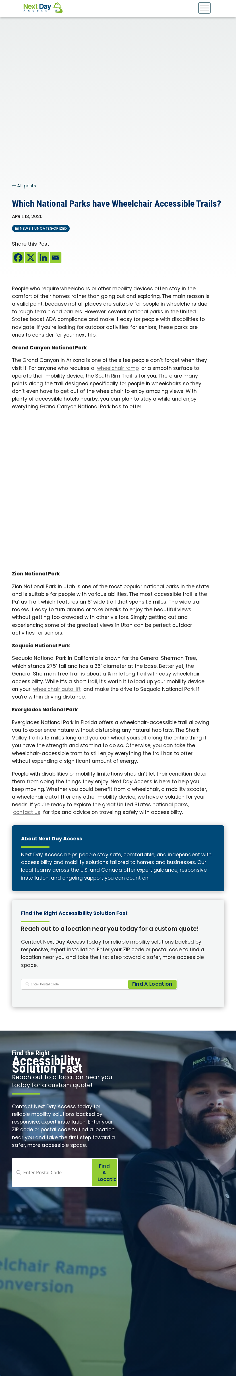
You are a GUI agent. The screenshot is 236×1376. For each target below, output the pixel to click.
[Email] (55, 257)
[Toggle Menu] (204, 8)
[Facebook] (18, 257)
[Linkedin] (43, 257)
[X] (30, 257)
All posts (24, 186)
